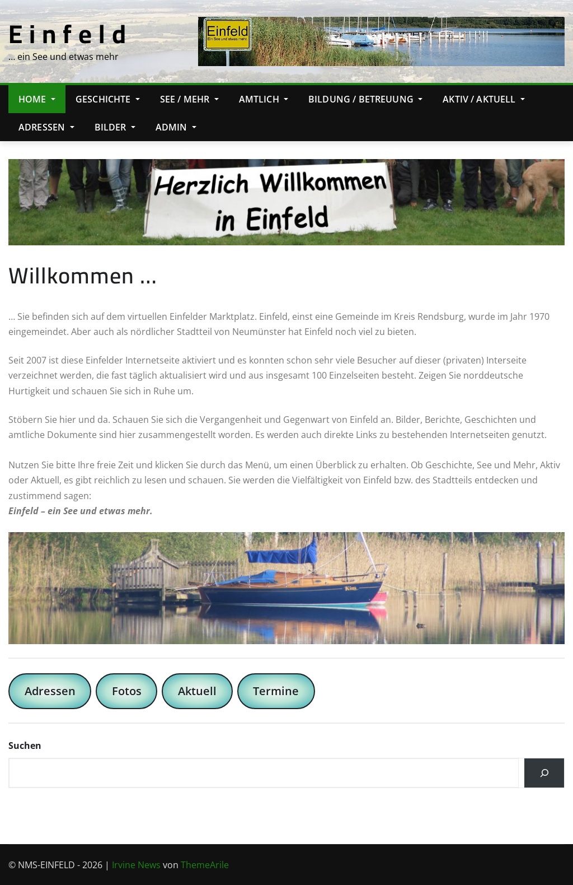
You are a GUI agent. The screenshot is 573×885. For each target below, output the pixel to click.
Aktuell (197, 690)
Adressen (46, 127)
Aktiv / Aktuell (484, 99)
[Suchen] (544, 773)
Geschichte (108, 99)
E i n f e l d (67, 34)
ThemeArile (205, 865)
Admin (176, 127)
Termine (276, 690)
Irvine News (136, 865)
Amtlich (263, 99)
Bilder (115, 127)
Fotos (127, 690)
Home (36, 99)
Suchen (24, 745)
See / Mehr (189, 99)
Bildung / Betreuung (365, 99)
